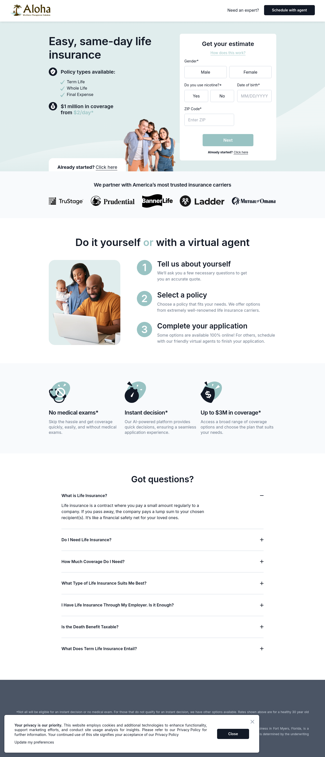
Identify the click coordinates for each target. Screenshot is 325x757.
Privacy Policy (189, 730)
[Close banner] (252, 721)
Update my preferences (34, 742)
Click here (241, 152)
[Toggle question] (262, 495)
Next (228, 140)
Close (233, 734)
